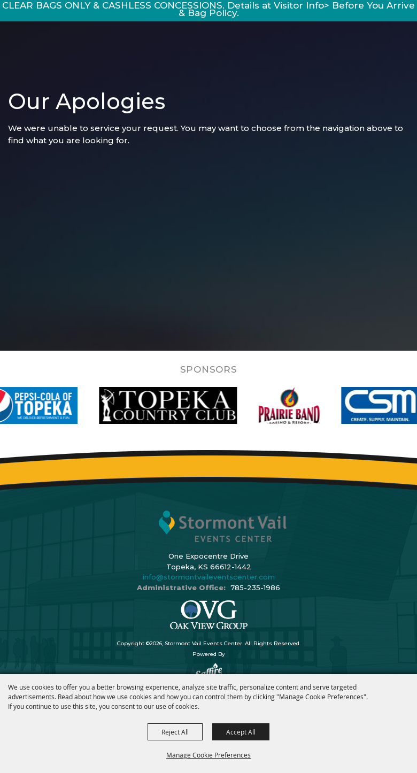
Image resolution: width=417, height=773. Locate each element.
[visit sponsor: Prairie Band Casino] (297, 405)
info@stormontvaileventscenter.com (209, 577)
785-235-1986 (255, 587)
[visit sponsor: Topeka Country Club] (176, 405)
